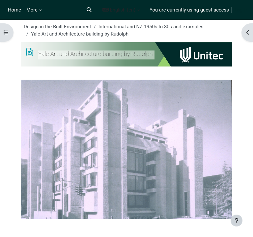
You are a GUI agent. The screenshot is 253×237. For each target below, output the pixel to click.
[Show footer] (236, 220)
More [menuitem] (32, 10)
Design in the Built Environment (57, 27)
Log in (241, 10)
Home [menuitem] (14, 10)
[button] (89, 10)
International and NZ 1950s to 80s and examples (151, 27)
